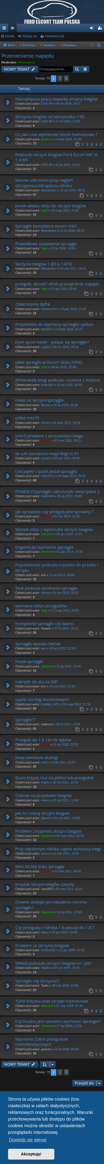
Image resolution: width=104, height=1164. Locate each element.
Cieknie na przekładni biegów (43, 795)
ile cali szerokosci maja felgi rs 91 (47, 453)
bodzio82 (47, 384)
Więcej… (5, 29)
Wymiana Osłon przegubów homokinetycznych (41, 1041)
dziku (44, 932)
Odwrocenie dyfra (32, 304)
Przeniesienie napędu (27, 55)
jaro (43, 648)
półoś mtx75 (27, 417)
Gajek (45, 782)
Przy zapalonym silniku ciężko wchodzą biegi (58, 848)
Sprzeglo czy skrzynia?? (37, 981)
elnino (45, 592)
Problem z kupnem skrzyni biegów (48, 831)
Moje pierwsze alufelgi (36, 757)
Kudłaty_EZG (50, 704)
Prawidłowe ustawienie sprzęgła (46, 243)
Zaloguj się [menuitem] (93, 29)
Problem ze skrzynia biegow (42, 945)
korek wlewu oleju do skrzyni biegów (50, 205)
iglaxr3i (46, 818)
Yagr (44, 210)
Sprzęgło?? (25, 719)
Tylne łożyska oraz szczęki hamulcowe (51, 1001)
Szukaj (9, 36)
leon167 (46, 329)
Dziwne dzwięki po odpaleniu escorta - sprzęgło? (52, 904)
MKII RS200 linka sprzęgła (39, 866)
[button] (66, 78)
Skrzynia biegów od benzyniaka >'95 (50, 116)
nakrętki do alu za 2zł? (36, 681)
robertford (47, 476)
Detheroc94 (49, 309)
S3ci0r (45, 422)
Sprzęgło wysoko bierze (37, 643)
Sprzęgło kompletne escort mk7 (45, 226)
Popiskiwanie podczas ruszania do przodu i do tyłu (56, 567)
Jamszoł (47, 534)
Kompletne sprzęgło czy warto (44, 623)
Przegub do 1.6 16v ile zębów (43, 739)
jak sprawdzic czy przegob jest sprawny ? (54, 511)
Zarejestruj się (54, 36)
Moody (45, 405)
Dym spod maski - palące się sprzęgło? (52, 342)
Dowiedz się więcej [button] (27, 1139)
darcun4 (47, 1005)
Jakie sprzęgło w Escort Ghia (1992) (48, 362)
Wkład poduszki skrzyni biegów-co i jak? (53, 963)
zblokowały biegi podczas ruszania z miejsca (57, 380)
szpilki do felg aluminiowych (42, 699)
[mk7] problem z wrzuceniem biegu (49, 435)
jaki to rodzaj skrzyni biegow (42, 813)
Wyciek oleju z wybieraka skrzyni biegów (54, 529)
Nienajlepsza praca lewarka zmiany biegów (56, 99)
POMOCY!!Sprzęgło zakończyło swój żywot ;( (57, 491)
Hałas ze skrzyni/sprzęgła (39, 400)
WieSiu (46, 440)
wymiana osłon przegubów (41, 605)
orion (44, 762)
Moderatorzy (26, 62)
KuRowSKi (48, 950)
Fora (14, 29)
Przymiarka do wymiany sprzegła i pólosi (54, 324)
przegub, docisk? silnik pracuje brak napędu (57, 284)
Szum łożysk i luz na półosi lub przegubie (54, 777)
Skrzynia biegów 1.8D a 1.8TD (43, 264)
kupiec (46, 139)
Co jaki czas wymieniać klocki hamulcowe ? (56, 134)
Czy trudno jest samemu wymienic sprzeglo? (58, 1021)
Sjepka (45, 967)
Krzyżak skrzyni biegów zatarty (44, 884)
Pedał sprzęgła (29, 661)
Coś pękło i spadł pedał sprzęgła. (46, 471)
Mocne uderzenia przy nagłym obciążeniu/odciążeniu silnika (44, 182)
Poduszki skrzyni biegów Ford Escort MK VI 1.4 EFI (56, 157)
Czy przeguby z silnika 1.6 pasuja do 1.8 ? (54, 927)
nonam (45, 458)
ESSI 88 (46, 103)
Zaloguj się (29, 36)
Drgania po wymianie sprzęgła (44, 547)
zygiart (45, 347)
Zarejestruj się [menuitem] (101, 29)
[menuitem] (99, 45)
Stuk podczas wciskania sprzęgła (46, 588)
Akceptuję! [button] (31, 1154)
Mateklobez (49, 190)
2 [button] (60, 78)
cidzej (45, 744)
